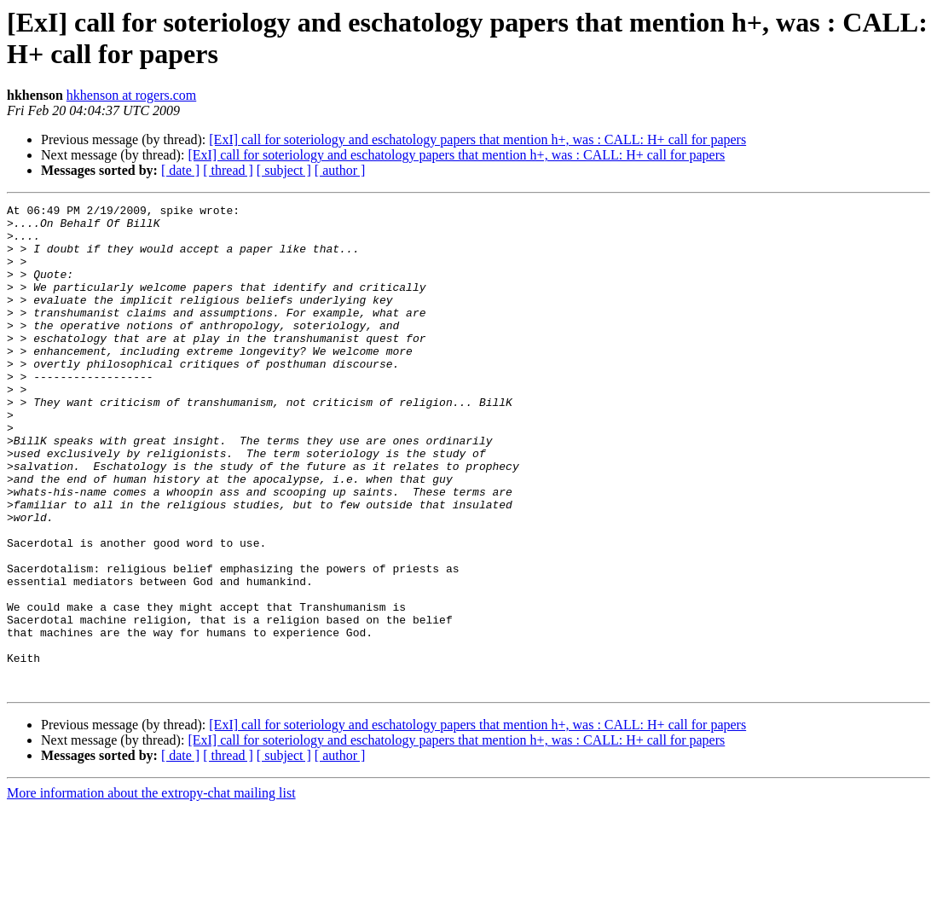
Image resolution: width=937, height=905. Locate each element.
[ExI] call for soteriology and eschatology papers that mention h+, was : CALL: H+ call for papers (477, 139)
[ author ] (340, 170)
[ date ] (180, 170)
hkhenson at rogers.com (131, 95)
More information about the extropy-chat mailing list (151, 890)
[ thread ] (228, 170)
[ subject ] (284, 170)
